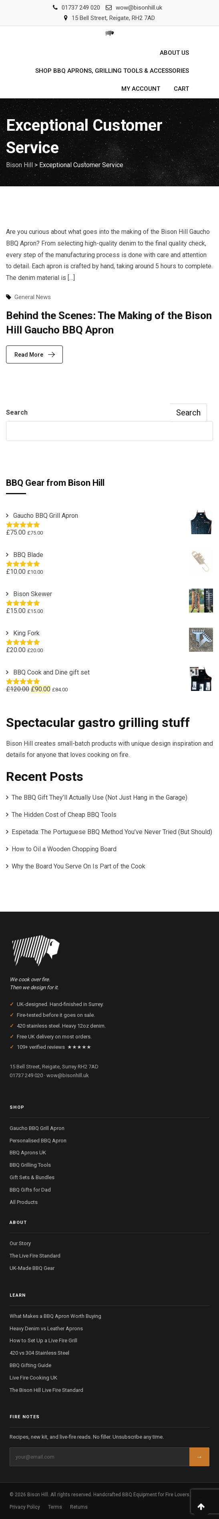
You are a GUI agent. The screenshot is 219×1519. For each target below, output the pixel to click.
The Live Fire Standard (35, 1256)
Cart (181, 88)
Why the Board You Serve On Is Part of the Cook (78, 866)
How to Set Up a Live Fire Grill (43, 1340)
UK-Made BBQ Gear (32, 1268)
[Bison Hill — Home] (109, 948)
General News (32, 297)
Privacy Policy (25, 1507)
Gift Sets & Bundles (32, 1177)
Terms (55, 1507)
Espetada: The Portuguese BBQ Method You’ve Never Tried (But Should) (112, 832)
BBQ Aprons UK (28, 1153)
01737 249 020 (81, 7)
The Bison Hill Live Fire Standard (46, 1390)
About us (174, 52)
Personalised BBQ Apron (38, 1141)
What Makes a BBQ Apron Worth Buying (55, 1316)
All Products (24, 1202)
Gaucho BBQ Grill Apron (37, 1128)
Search (17, 412)
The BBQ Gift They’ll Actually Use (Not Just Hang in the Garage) (99, 797)
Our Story (20, 1243)
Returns (79, 1507)
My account (140, 88)
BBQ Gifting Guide (30, 1365)
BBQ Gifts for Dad (30, 1190)
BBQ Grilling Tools (30, 1165)
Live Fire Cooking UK (33, 1378)
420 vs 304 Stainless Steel (39, 1353)
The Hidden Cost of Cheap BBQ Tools (64, 814)
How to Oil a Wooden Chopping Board (64, 849)
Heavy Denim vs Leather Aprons (46, 1328)
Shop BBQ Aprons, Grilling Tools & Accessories (112, 70)
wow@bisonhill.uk (139, 7)
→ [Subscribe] (199, 1457)
